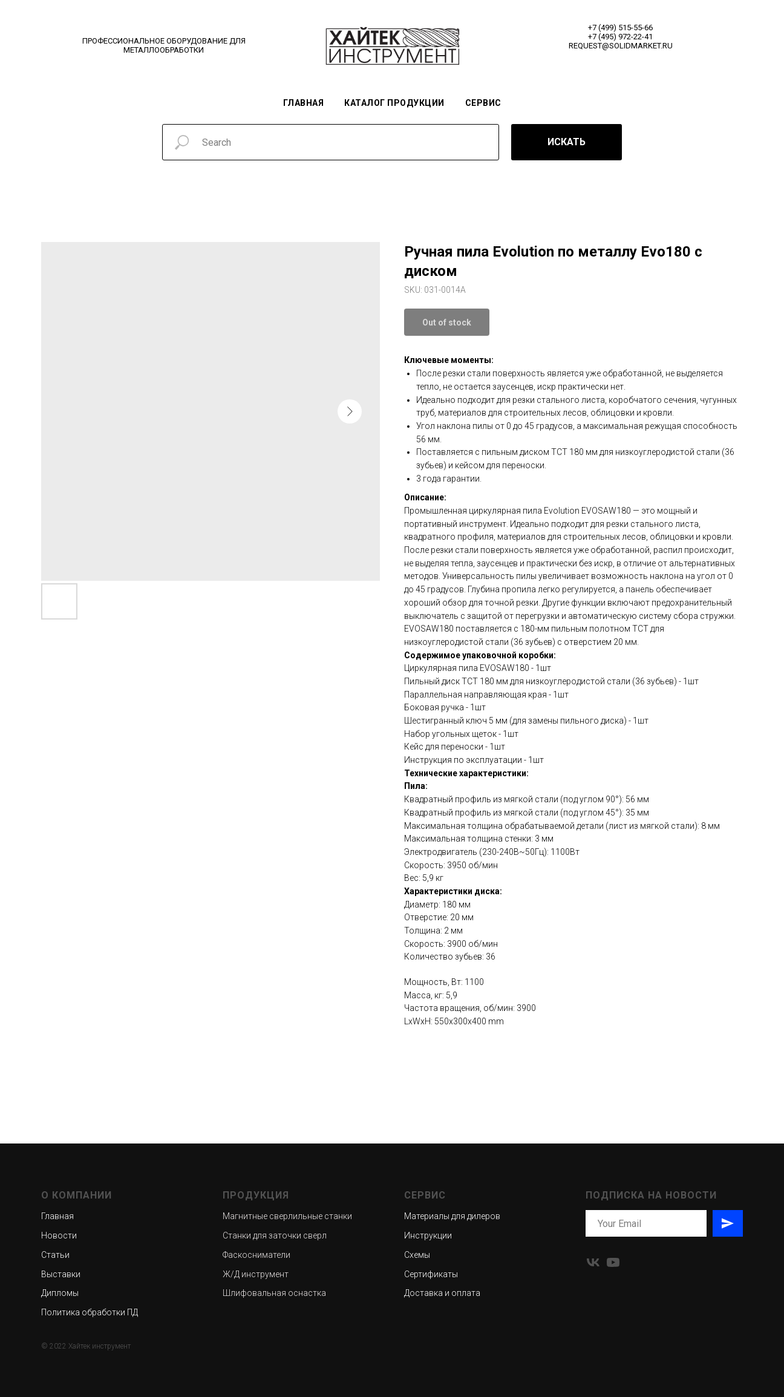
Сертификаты (431, 1274)
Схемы (417, 1255)
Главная (303, 103)
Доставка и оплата (442, 1293)
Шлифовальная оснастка (274, 1293)
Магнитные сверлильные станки (287, 1216)
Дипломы (60, 1293)
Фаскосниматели (256, 1255)
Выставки (60, 1274)
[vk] (593, 1262)
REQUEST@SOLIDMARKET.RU (621, 45)
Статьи (55, 1255)
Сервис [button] (483, 103)
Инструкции (428, 1235)
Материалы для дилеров (452, 1216)
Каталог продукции (394, 103)
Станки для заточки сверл (275, 1235)
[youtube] (613, 1262)
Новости (59, 1235)
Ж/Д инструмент (256, 1274)
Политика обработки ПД (89, 1312)
